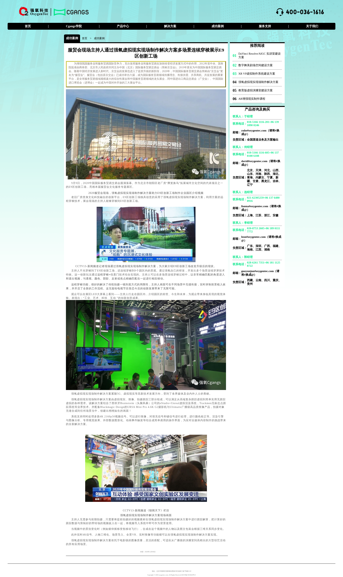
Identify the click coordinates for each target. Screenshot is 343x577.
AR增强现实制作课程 (251, 98)
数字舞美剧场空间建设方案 (255, 65)
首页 (28, 26)
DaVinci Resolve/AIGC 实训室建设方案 (259, 55)
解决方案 (170, 26)
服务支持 (265, 26)
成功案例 (218, 26)
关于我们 (312, 26)
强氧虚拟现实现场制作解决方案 (258, 82)
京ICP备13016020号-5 (188, 575)
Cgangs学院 (74, 26)
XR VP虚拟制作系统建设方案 (256, 73)
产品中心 (123, 26)
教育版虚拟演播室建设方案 (255, 90)
